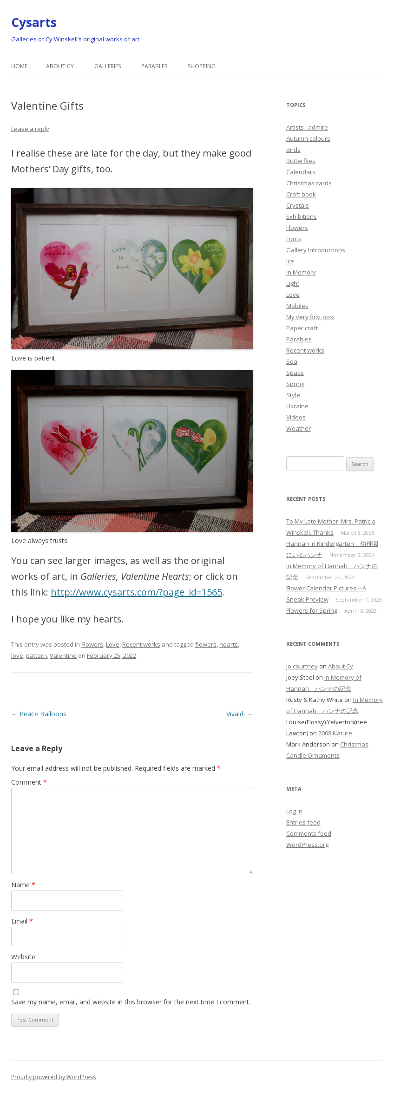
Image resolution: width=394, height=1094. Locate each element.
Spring (295, 384)
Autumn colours (308, 138)
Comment (29, 782)
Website (23, 956)
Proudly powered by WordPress (53, 1077)
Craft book (301, 194)
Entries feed (303, 822)
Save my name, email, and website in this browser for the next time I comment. (130, 1001)
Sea (291, 361)
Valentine (63, 655)
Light (292, 283)
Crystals (297, 205)
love (17, 655)
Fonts (294, 239)
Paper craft (302, 328)
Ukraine (297, 406)
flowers (206, 644)
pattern (36, 655)
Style (293, 395)
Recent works (141, 644)
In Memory (301, 272)
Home (19, 66)
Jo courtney (302, 666)
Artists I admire (307, 127)
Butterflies (300, 161)
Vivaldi (239, 713)
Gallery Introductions (315, 250)
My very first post (310, 317)
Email (22, 921)
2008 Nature (335, 733)
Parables (154, 66)
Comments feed (308, 833)
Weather (298, 428)
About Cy (60, 66)
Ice (290, 261)
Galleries (107, 66)
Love (112, 644)
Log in (294, 811)
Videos (296, 417)
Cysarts (34, 22)
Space (295, 372)
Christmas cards (309, 183)
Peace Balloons (38, 713)
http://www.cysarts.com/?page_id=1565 (136, 592)
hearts (228, 644)
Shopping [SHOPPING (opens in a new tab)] (202, 66)
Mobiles (297, 305)
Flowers (92, 644)
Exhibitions (301, 216)
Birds (293, 149)
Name (23, 884)
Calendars (300, 172)
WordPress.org (307, 844)
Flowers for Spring (311, 610)
